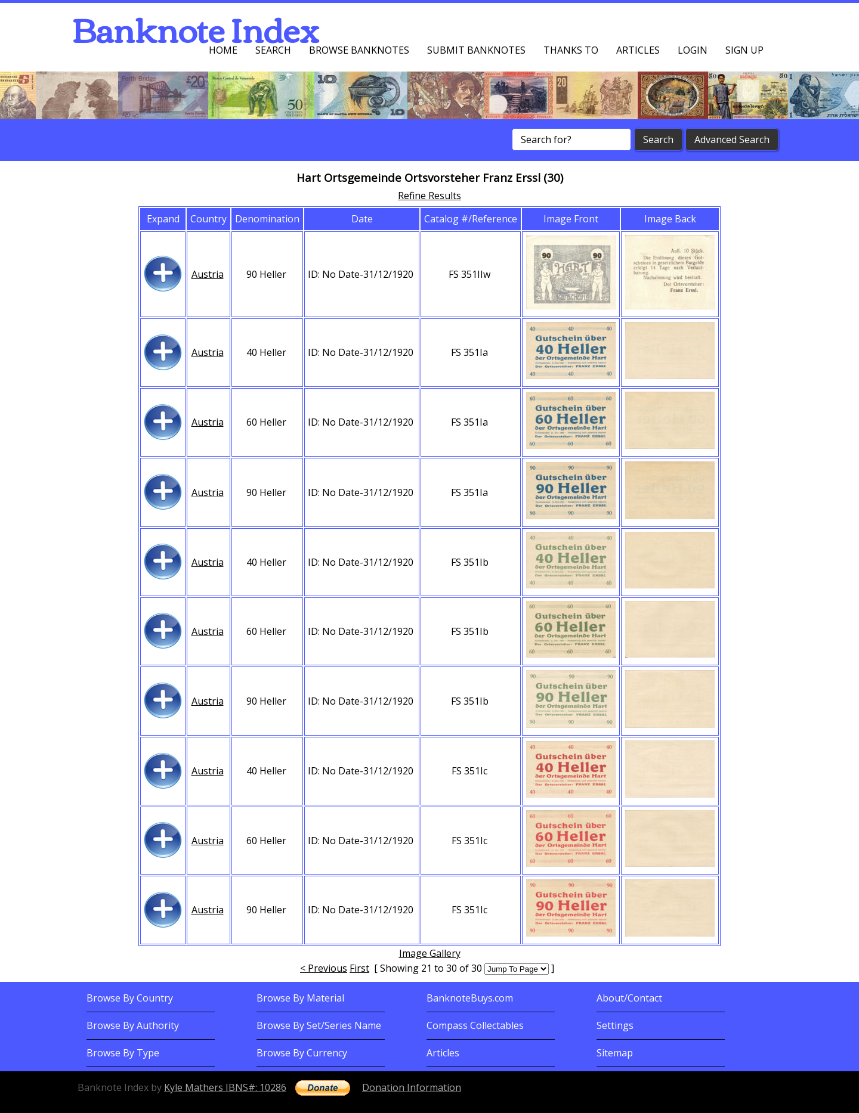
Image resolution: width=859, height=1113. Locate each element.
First (359, 968)
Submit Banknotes (476, 50)
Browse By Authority (132, 1025)
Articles (638, 50)
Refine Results (429, 195)
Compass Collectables (475, 1025)
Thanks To (570, 50)
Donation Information (411, 1087)
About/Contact (629, 998)
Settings (615, 1025)
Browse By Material (300, 998)
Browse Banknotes (359, 50)
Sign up (744, 50)
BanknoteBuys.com (470, 998)
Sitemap (615, 1052)
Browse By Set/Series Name (319, 1025)
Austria (207, 274)
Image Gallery (430, 953)
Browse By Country (129, 998)
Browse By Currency (302, 1052)
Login (692, 50)
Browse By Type (122, 1052)
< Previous (323, 968)
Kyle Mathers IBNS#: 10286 (225, 1087)
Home (223, 50)
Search (273, 50)
